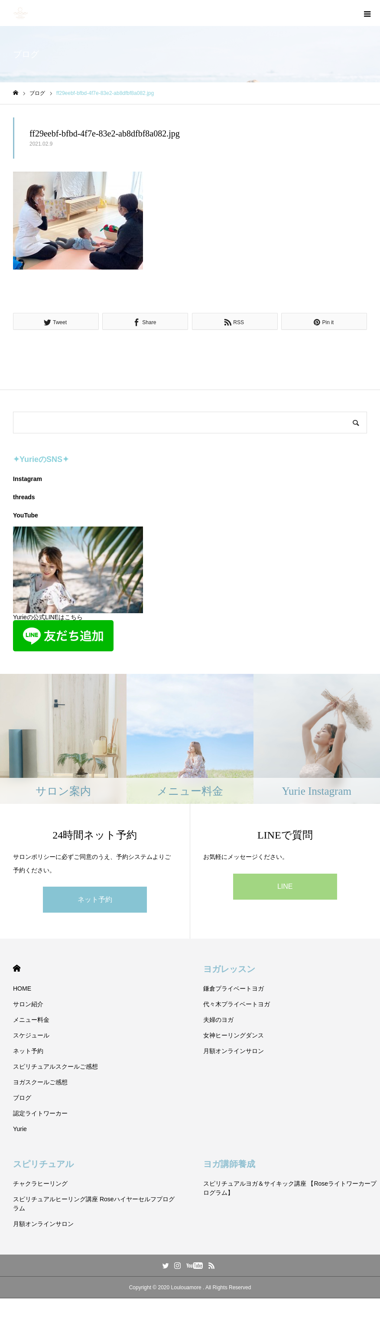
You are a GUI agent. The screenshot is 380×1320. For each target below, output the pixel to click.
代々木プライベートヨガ (236, 1004)
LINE (285, 886)
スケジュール (31, 1035)
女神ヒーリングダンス (233, 1035)
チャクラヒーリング (40, 1183)
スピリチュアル (43, 1164)
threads (24, 497)
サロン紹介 (28, 1004)
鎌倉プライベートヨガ (233, 988)
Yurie (20, 1128)
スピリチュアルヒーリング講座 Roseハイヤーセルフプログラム (94, 1204)
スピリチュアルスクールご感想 (55, 1066)
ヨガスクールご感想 (40, 1082)
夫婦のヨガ (218, 1019)
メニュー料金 (31, 1019)
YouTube (25, 515)
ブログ (22, 1097)
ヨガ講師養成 (229, 1164)
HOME (16, 968)
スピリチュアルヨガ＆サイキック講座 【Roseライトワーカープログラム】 (290, 1188)
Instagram (27, 478)
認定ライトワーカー (40, 1113)
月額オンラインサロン (233, 1050)
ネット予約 (95, 899)
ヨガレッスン (229, 969)
